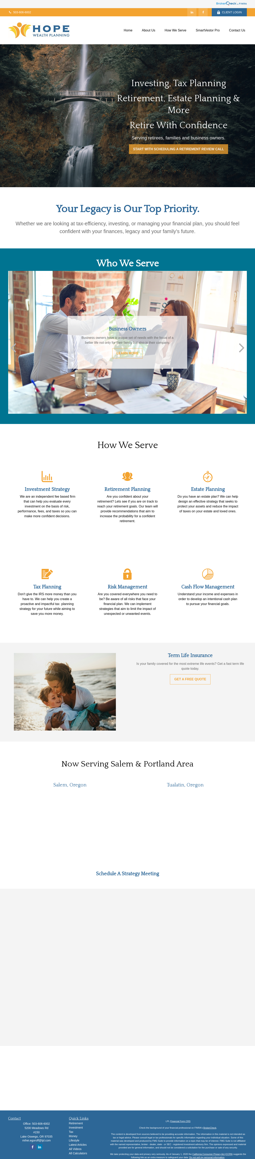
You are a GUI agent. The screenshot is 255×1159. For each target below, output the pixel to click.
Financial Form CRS (180, 1121)
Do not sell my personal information (206, 1157)
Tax (71, 1131)
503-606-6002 (19, 12)
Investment (76, 1127)
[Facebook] (203, 12)
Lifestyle (74, 1140)
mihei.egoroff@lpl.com (36, 1140)
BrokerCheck (209, 1128)
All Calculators (78, 1153)
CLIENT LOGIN (229, 12)
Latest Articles (78, 1144)
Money (73, 1136)
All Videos (75, 1149)
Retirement (76, 1123)
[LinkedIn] (191, 12)
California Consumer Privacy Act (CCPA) (212, 1154)
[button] (128, 30)
